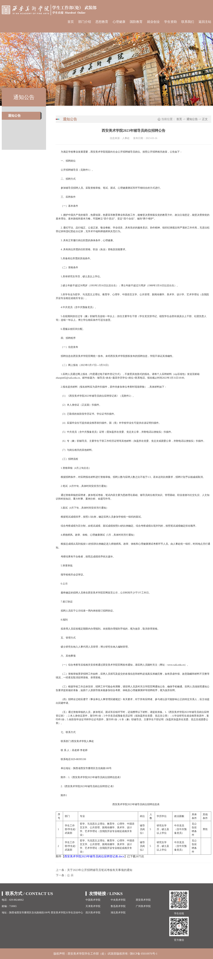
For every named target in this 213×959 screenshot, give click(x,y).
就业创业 (153, 22)
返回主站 (204, 22)
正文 (205, 119)
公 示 (70, 875)
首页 (70, 22)
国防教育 (136, 22)
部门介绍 (84, 22)
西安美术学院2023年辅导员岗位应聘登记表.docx (94, 856)
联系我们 (187, 22)
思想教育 (101, 22)
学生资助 (170, 22)
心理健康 (119, 22)
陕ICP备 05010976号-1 (144, 953)
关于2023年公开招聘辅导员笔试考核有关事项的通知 (99, 869)
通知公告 (14, 115)
